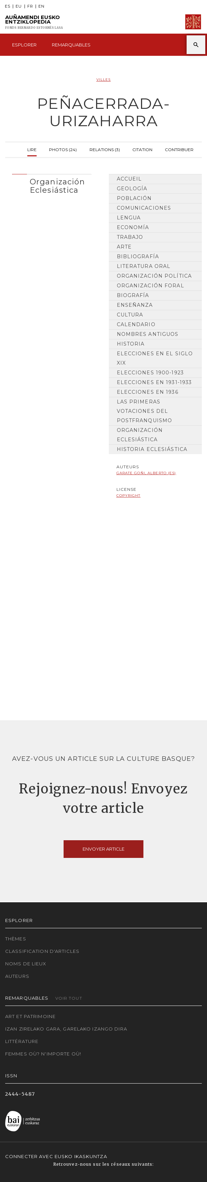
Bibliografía (138, 256)
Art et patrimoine (30, 1016)
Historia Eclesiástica (152, 449)
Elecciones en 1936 (147, 392)
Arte (124, 247)
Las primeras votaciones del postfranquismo (144, 411)
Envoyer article (103, 849)
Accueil (129, 179)
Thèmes (15, 938)
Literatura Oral (144, 266)
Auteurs (17, 976)
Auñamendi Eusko (34, 22)
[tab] (52, 184)
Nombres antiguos (148, 334)
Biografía (133, 295)
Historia (131, 344)
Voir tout (68, 998)
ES (7, 6)
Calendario (136, 324)
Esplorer (24, 44)
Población (134, 198)
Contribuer (179, 148)
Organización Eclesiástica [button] (57, 185)
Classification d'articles (42, 951)
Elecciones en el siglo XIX (155, 358)
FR (30, 6)
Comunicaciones (144, 208)
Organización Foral (150, 286)
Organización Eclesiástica (140, 435)
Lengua (129, 218)
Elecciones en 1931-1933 (154, 382)
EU (19, 6)
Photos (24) (63, 148)
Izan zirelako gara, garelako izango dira (66, 1029)
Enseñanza (135, 305)
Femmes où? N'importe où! (43, 1054)
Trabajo (130, 237)
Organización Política (154, 276)
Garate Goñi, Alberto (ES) (146, 473)
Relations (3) (105, 148)
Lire (32, 148)
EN (41, 6)
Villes (103, 79)
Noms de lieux (26, 963)
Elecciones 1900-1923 (150, 373)
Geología (132, 188)
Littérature (21, 1041)
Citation (142, 148)
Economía (133, 227)
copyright (128, 495)
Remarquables (71, 44)
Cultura (130, 315)
